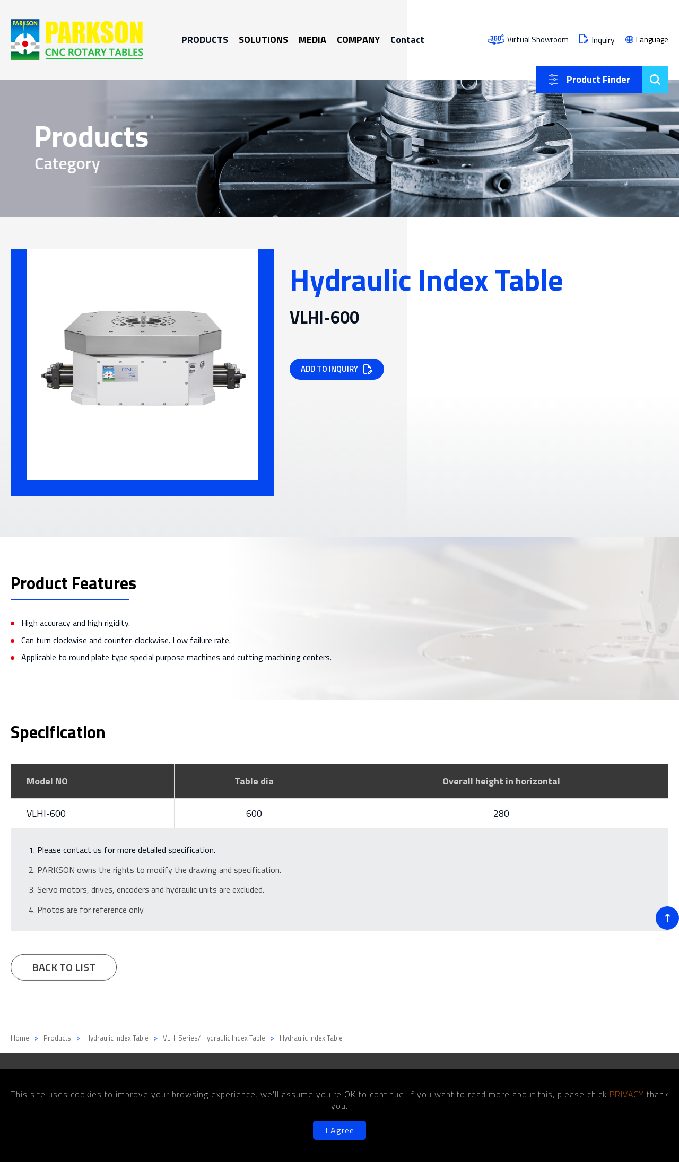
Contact (407, 39)
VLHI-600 (46, 813)
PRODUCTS (204, 39)
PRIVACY (628, 1094)
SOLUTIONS (263, 39)
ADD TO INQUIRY (329, 369)
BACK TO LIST (63, 971)
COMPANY (358, 39)
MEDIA (312, 39)
